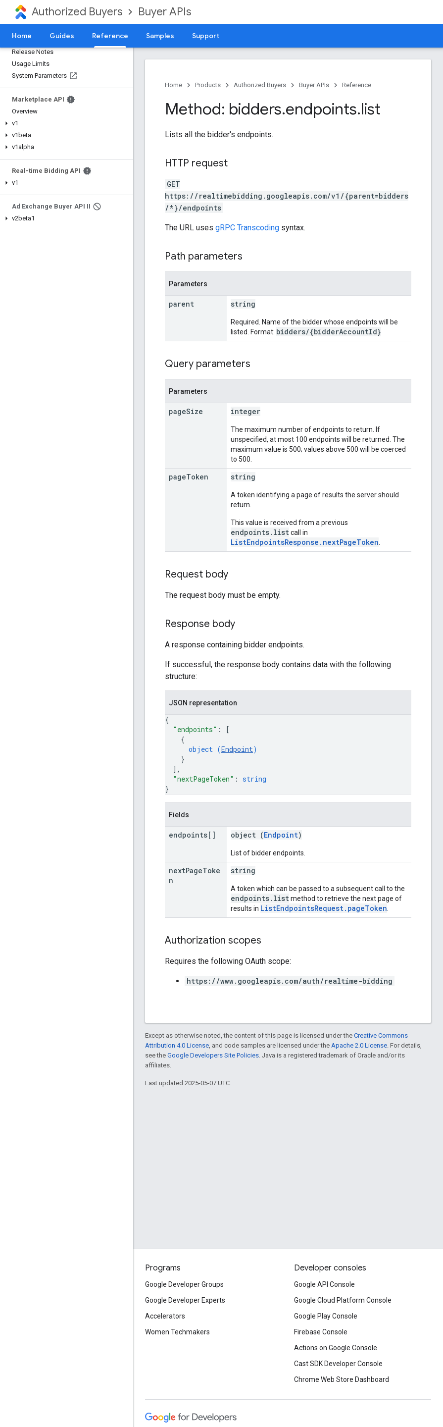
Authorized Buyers (77, 11)
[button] (64, 123)
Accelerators (165, 1316)
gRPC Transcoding (247, 227)
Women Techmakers (177, 1332)
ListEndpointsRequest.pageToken (323, 908)
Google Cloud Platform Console (343, 1300)
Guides (61, 35)
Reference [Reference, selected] (110, 35)
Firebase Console (320, 1332)
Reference (356, 85)
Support (205, 35)
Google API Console (324, 1284)
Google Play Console (325, 1316)
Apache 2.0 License (359, 1045)
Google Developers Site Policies (213, 1055)
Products (208, 85)
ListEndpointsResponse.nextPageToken (305, 542)
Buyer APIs (164, 11)
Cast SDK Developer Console (338, 1364)
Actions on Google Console (335, 1348)
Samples (160, 35)
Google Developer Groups (184, 1284)
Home (22, 35)
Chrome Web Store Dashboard (341, 1379)
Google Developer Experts (185, 1300)
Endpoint (237, 749)
